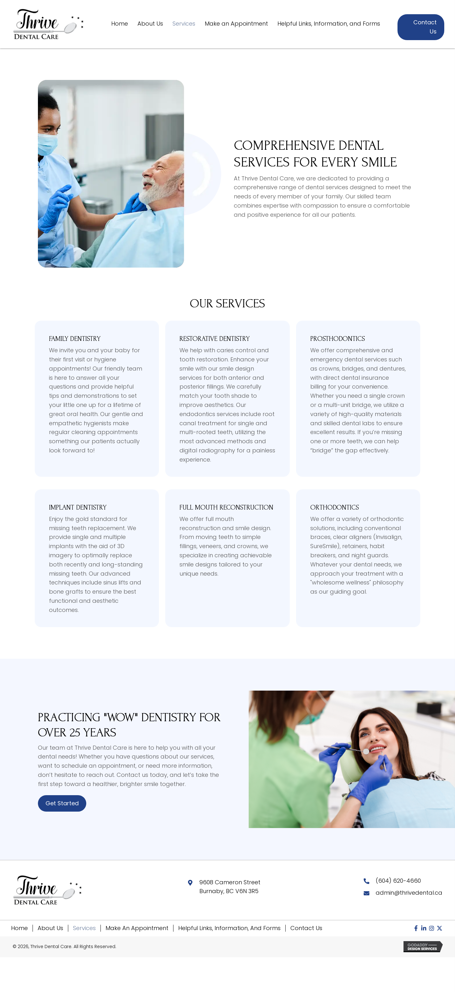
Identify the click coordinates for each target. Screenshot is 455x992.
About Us (50, 928)
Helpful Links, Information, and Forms (229, 928)
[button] (416, 928)
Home (19, 928)
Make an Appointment (137, 928)
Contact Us (306, 928)
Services (84, 928)
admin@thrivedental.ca (409, 893)
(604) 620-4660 (398, 881)
